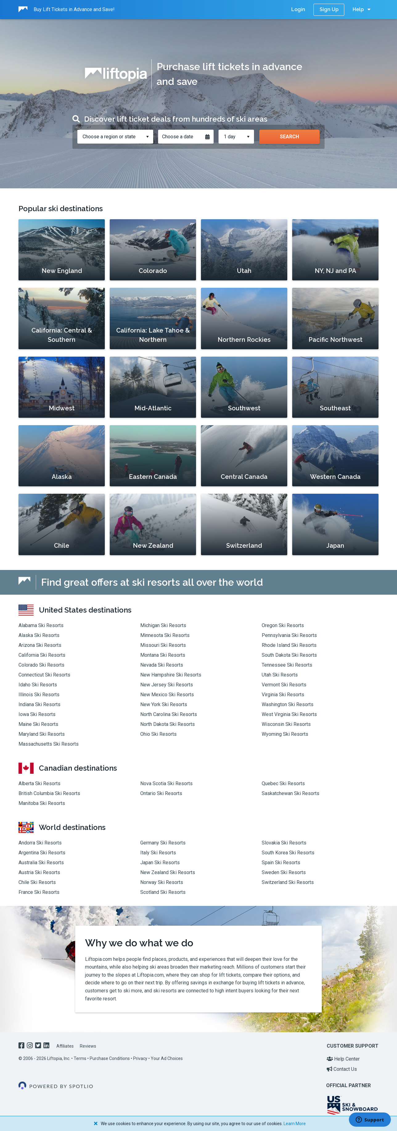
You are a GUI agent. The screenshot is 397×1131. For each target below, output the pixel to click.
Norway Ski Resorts (161, 882)
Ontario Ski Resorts (161, 793)
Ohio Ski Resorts (158, 734)
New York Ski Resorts (163, 704)
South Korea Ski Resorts (288, 853)
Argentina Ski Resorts (41, 853)
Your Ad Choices (167, 1058)
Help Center (343, 1059)
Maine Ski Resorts (38, 724)
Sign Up (329, 9)
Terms (80, 1058)
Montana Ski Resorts (162, 655)
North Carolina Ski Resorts (168, 714)
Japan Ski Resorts (160, 862)
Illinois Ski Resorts (38, 694)
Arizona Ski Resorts (39, 645)
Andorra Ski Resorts (40, 843)
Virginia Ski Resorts (283, 694)
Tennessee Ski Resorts (287, 665)
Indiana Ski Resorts (39, 704)
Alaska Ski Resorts (38, 635)
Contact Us (342, 1069)
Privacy (140, 1058)
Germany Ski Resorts (163, 843)
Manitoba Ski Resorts (41, 803)
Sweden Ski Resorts (284, 872)
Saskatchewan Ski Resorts (290, 793)
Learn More (295, 1123)
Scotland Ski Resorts (163, 892)
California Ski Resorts (41, 655)
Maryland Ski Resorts (41, 734)
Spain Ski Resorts (281, 862)
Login (298, 9)
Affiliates (65, 1046)
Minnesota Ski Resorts (165, 635)
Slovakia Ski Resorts (284, 843)
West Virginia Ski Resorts (289, 714)
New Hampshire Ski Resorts (170, 675)
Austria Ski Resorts (39, 872)
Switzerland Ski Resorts (288, 882)
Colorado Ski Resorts (41, 665)
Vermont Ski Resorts (284, 685)
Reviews (88, 1046)
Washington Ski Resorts (287, 704)
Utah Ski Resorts (280, 675)
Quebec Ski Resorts (283, 783)
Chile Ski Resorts (37, 882)
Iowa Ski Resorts (36, 714)
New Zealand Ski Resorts (167, 872)
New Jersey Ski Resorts (166, 685)
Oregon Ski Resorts (283, 625)
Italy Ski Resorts (158, 853)
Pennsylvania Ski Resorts (289, 635)
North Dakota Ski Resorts (167, 724)
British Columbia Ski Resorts (49, 793)
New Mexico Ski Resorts (167, 694)
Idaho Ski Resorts (37, 685)
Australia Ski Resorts (41, 862)
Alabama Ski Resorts (40, 625)
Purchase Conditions (110, 1058)
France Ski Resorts (38, 892)
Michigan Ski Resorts (163, 625)
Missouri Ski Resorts (163, 645)
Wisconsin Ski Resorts (286, 724)
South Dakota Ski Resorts (289, 655)
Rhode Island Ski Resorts (289, 645)
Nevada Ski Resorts (161, 665)
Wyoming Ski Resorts (285, 734)
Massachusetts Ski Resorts (48, 744)
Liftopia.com (98, 959)
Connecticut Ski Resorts (44, 675)
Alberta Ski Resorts (39, 783)
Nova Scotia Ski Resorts (166, 783)
